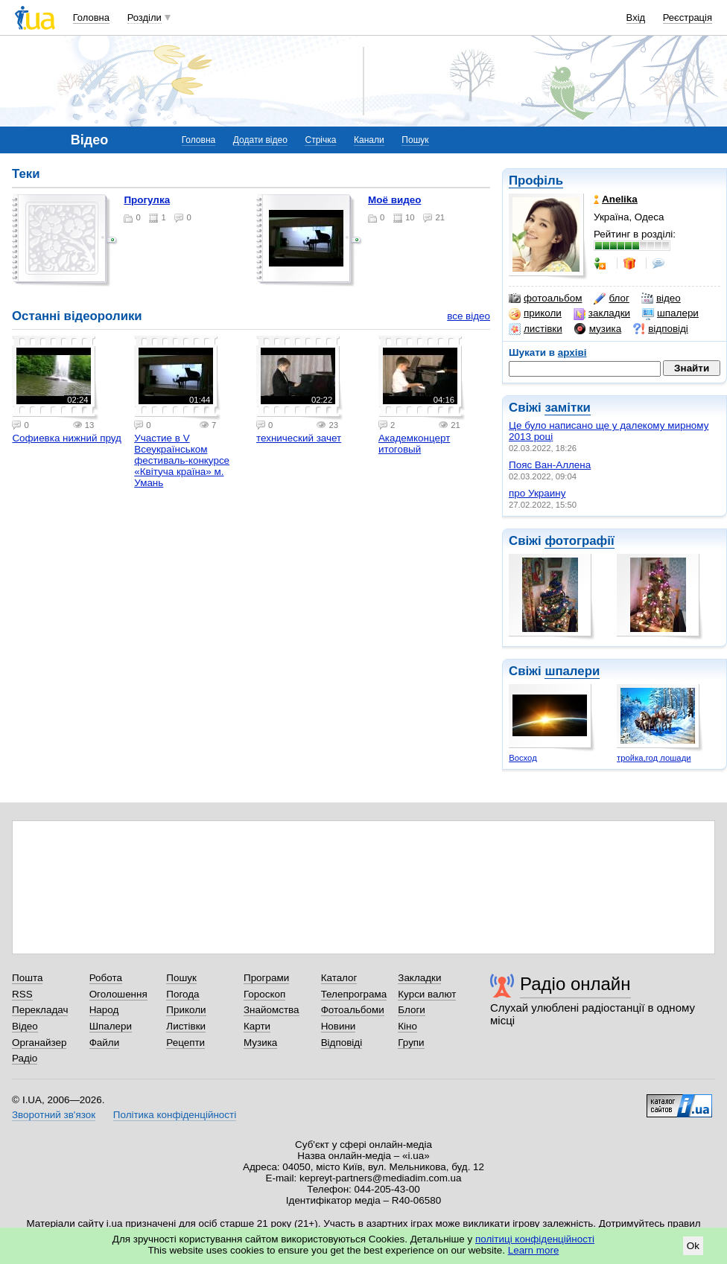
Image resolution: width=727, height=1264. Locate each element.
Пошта (27, 977)
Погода (182, 994)
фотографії (579, 541)
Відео (25, 1026)
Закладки (419, 977)
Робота (105, 977)
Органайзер (39, 1042)
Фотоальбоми (352, 1009)
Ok (693, 1245)
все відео (468, 316)
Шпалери (110, 1026)
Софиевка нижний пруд (66, 438)
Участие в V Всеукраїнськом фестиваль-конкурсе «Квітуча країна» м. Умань (181, 460)
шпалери (670, 313)
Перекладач (40, 1009)
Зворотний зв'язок (53, 1114)
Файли (104, 1042)
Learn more (533, 1250)
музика (597, 329)
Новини (338, 1026)
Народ (104, 1009)
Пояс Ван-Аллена (550, 464)
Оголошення (118, 994)
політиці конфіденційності (534, 1239)
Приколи (186, 1009)
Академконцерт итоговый (414, 443)
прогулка (147, 199)
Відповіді (342, 1042)
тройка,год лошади (654, 757)
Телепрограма (354, 994)
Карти (257, 1026)
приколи (535, 313)
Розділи (144, 17)
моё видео (394, 199)
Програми (266, 977)
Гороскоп (264, 994)
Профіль (536, 180)
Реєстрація (687, 17)
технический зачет (298, 438)
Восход (523, 757)
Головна (91, 17)
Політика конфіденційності (174, 1114)
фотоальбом (545, 298)
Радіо (24, 1058)
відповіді (660, 329)
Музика (260, 1042)
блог (611, 298)
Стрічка (320, 140)
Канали (369, 140)
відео (661, 298)
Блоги (411, 1009)
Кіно (407, 1026)
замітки (568, 407)
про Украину (537, 493)
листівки (535, 329)
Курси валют (427, 994)
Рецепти (185, 1042)
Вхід (636, 17)
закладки (602, 313)
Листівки (186, 1026)
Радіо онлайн (575, 984)
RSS (22, 994)
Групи (411, 1042)
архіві (572, 352)
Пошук (414, 140)
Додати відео (260, 140)
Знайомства (271, 1009)
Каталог (339, 977)
